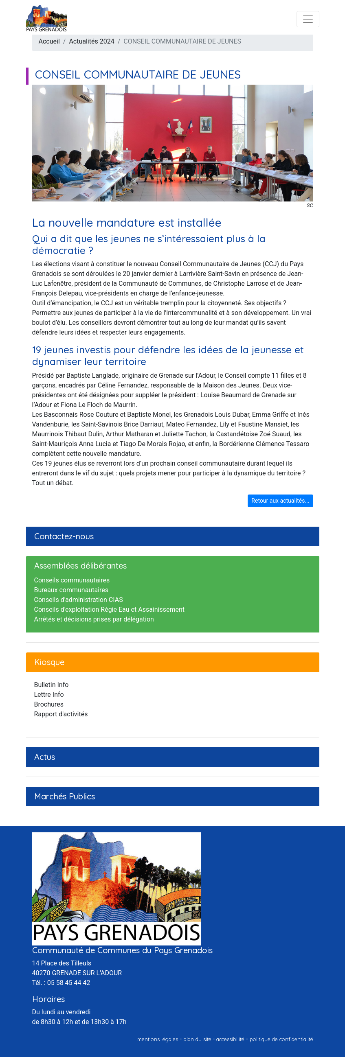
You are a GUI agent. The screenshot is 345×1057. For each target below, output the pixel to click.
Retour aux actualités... (280, 500)
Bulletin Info (51, 685)
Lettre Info (49, 694)
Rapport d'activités (61, 714)
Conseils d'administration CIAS (78, 600)
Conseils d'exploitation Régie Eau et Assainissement (109, 609)
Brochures (49, 704)
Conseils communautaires (72, 580)
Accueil (49, 41)
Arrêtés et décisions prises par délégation (94, 619)
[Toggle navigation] (308, 19)
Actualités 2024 (91, 41)
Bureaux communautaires (71, 590)
